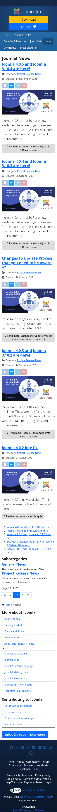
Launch (28, 27)
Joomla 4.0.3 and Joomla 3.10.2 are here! (24, 352)
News (48, 41)
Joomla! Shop (11, 659)
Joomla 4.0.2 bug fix (20, 447)
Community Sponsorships (19, 718)
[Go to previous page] (11, 595)
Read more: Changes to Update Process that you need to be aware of (28, 337)
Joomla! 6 (35, 41)
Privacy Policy (42, 775)
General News (14, 564)
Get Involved (11, 637)
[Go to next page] (22, 595)
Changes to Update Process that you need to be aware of (27, 263)
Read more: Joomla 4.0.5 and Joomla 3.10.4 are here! (28, 148)
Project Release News (29, 74)
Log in (48, 782)
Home (7, 35)
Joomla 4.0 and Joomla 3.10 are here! (27, 530)
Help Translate (13, 782)
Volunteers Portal (14, 724)
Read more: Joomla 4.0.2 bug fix (23, 516)
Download (28, 19)
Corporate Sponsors (15, 712)
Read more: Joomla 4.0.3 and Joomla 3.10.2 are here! (28, 434)
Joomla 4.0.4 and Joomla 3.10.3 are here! (24, 163)
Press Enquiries (29, 47)
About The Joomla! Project (19, 643)
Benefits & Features (15, 41)
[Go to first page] (5, 595)
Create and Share (14, 631)
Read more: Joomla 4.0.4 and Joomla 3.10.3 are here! (28, 245)
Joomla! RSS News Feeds (18, 684)
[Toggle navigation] (6, 3)
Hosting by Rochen (28, 810)
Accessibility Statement (20, 775)
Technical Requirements (18, 690)
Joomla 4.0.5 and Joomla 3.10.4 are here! (24, 66)
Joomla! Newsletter (15, 678)
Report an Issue (33, 782)
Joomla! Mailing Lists (16, 672)
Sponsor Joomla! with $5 (37, 778)
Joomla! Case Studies (16, 653)
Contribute (10, 47)
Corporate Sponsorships (18, 705)
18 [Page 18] (16, 595)
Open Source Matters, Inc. (35, 797)
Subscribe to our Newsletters (25, 734)
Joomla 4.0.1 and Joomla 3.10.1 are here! (29, 527)
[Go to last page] (28, 595)
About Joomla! (23, 35)
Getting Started (13, 625)
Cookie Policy (13, 778)
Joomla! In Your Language (19, 666)
